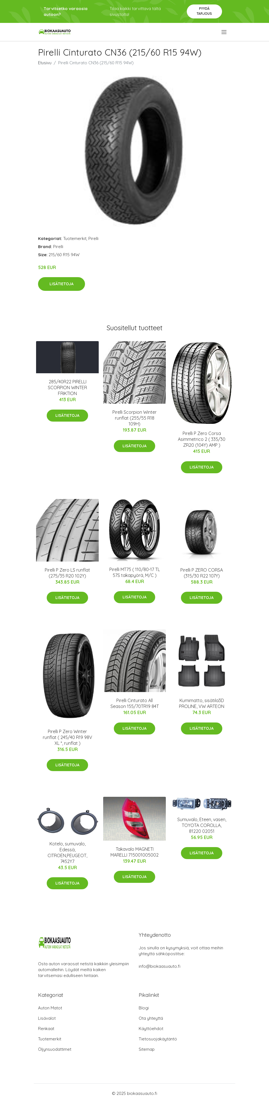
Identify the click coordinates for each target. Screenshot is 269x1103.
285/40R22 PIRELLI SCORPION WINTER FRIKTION (67, 387)
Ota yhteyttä (151, 1018)
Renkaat (46, 1028)
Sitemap (147, 1049)
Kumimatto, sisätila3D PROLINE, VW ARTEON (201, 703)
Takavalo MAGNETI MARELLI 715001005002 (134, 852)
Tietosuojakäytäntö (158, 1039)
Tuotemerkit (74, 238)
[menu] (224, 32)
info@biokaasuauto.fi (159, 966)
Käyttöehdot (151, 1028)
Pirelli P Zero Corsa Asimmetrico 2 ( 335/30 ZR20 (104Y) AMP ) (201, 439)
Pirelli (93, 238)
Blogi (144, 1008)
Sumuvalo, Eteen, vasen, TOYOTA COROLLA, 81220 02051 (201, 825)
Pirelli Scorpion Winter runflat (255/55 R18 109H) (134, 418)
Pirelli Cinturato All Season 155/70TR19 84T (134, 703)
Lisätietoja (61, 283)
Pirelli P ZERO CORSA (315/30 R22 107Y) (201, 573)
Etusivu (44, 62)
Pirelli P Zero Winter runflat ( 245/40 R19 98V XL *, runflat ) (67, 737)
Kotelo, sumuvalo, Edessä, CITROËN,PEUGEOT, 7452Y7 (67, 852)
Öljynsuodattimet (54, 1049)
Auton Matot (50, 1008)
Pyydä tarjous (204, 11)
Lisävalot (47, 1018)
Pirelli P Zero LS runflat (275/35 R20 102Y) (67, 573)
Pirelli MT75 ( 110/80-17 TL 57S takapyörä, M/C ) (134, 572)
